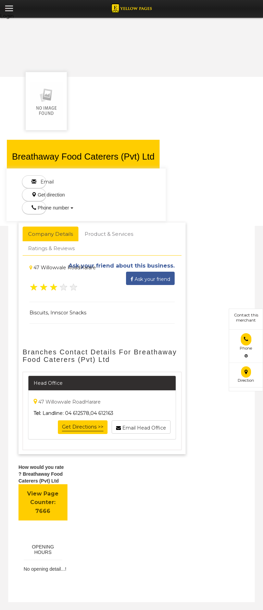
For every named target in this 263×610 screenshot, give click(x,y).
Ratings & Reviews (51, 248)
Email (39, 182)
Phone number (39, 208)
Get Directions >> (82, 427)
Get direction (39, 195)
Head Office (48, 383)
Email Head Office (141, 427)
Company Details (50, 234)
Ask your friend (150, 278)
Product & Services (109, 234)
